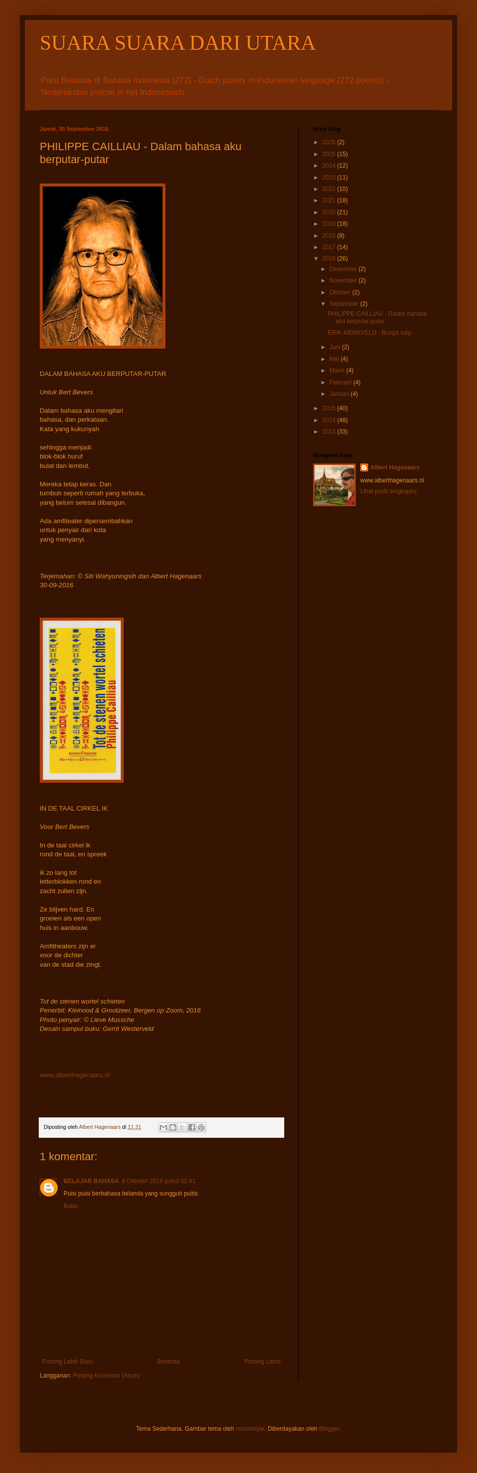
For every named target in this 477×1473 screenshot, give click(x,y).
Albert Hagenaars (394, 467)
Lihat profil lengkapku (388, 491)
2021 (329, 200)
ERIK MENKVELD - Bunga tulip (369, 332)
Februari (341, 382)
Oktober (340, 292)
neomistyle (250, 1428)
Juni (335, 347)
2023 (329, 177)
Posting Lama (262, 1361)
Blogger (329, 1428)
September (344, 303)
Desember (344, 269)
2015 (329, 408)
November (344, 280)
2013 (329, 431)
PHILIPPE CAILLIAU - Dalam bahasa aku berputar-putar (377, 317)
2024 (329, 165)
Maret (337, 370)
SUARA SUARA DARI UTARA (178, 42)
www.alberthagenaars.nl (75, 1075)
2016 (329, 258)
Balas (71, 1205)
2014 (329, 420)
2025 (329, 154)
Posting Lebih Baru (67, 1361)
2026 (329, 142)
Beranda (168, 1361)
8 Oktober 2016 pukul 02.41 (158, 1181)
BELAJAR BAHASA (91, 1181)
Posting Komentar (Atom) (106, 1375)
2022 (329, 188)
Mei (335, 359)
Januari (340, 393)
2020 (329, 212)
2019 (329, 223)
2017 (329, 247)
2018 (329, 235)
